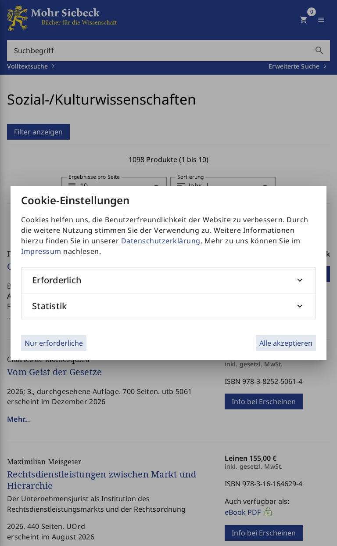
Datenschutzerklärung (161, 241)
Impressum (41, 251)
